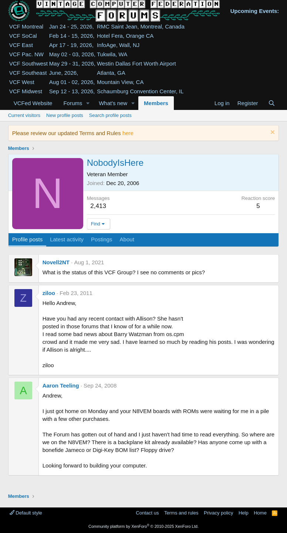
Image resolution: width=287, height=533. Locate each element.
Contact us (147, 513)
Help (244, 513)
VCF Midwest (25, 91)
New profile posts (64, 115)
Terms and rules (181, 513)
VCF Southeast (28, 73)
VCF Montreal (26, 26)
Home (260, 513)
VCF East (21, 45)
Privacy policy (218, 513)
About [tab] (127, 239)
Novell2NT (56, 262)
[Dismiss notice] (272, 133)
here (128, 133)
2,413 (98, 205)
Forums (72, 103)
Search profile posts (110, 115)
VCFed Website (33, 103)
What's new (113, 103)
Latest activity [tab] (67, 239)
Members (156, 103)
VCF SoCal (23, 36)
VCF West (21, 82)
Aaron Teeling (61, 385)
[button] (88, 103)
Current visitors (24, 115)
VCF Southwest (28, 63)
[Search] (271, 103)
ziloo (49, 293)
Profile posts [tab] (27, 239)
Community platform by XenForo (143, 526)
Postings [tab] (101, 239)
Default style (26, 513)
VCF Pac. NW (26, 54)
